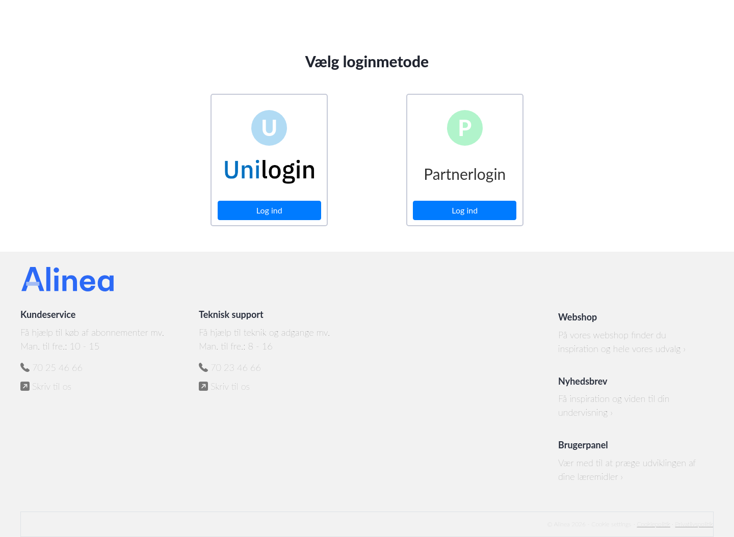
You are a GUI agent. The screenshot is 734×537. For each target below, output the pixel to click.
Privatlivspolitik (694, 524)
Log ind (269, 210)
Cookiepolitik (653, 524)
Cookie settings (611, 524)
